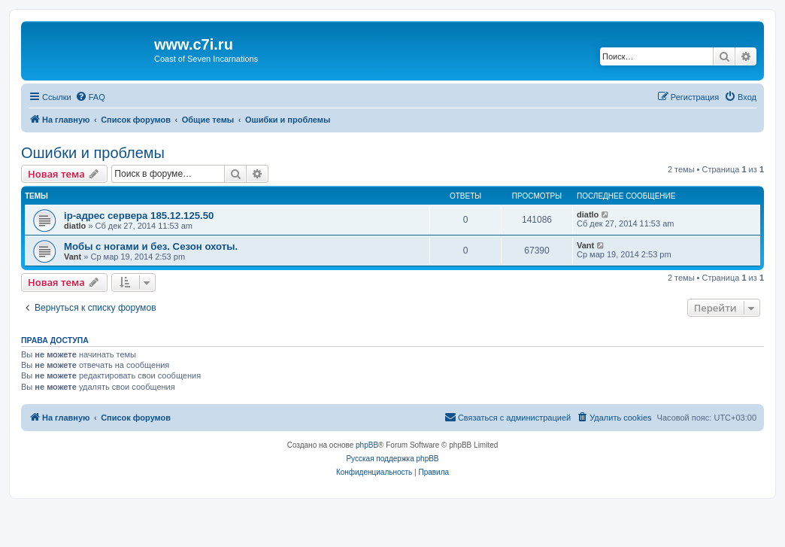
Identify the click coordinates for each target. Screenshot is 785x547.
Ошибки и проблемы (93, 152)
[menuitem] (90, 97)
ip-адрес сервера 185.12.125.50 (139, 215)
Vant (72, 256)
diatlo (75, 225)
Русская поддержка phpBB (392, 458)
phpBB (367, 445)
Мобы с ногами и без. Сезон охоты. (151, 246)
